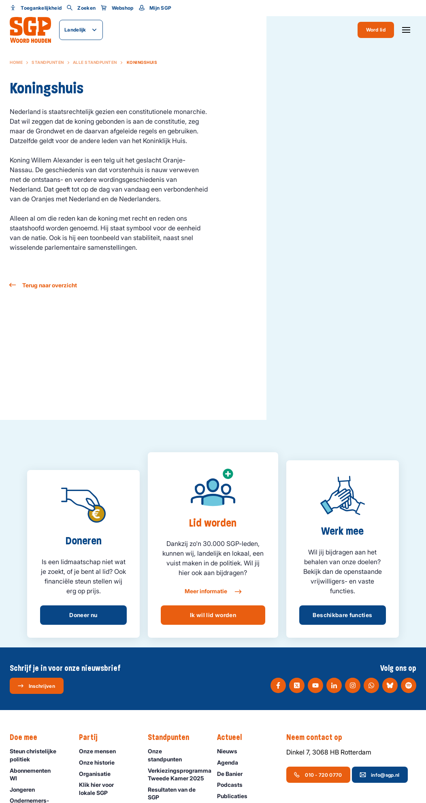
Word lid (376, 30)
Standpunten (48, 62)
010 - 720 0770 (318, 774)
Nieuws (231, 751)
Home (16, 62)
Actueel (233, 737)
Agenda (231, 762)
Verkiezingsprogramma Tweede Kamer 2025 (178, 774)
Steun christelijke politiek (37, 755)
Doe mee (27, 737)
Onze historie (100, 762)
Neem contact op (318, 737)
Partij (92, 737)
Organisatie (98, 774)
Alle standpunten (95, 62)
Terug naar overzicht (43, 285)
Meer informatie (213, 592)
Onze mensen (101, 751)
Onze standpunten (175, 755)
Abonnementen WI (37, 774)
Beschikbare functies (342, 614)
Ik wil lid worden (213, 614)
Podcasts (233, 784)
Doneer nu (83, 614)
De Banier (233, 774)
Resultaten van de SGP (175, 793)
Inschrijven (36, 686)
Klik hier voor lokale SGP (106, 788)
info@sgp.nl (379, 774)
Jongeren (26, 789)
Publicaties (236, 796)
